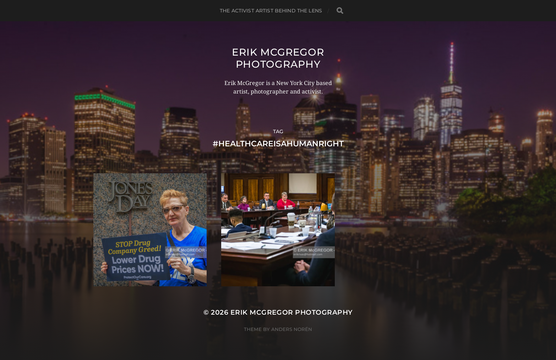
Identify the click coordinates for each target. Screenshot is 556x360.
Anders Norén (291, 329)
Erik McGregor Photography (278, 58)
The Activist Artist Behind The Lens (271, 10)
